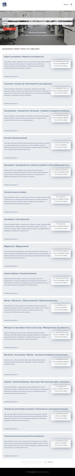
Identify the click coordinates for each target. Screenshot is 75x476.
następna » (50, 462)
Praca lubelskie (32, 472)
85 (45, 462)
